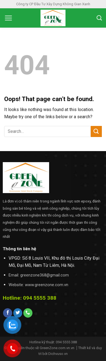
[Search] (99, 18)
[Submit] (96, 131)
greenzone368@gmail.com (44, 275)
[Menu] (8, 18)
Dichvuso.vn (58, 354)
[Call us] (27, 313)
